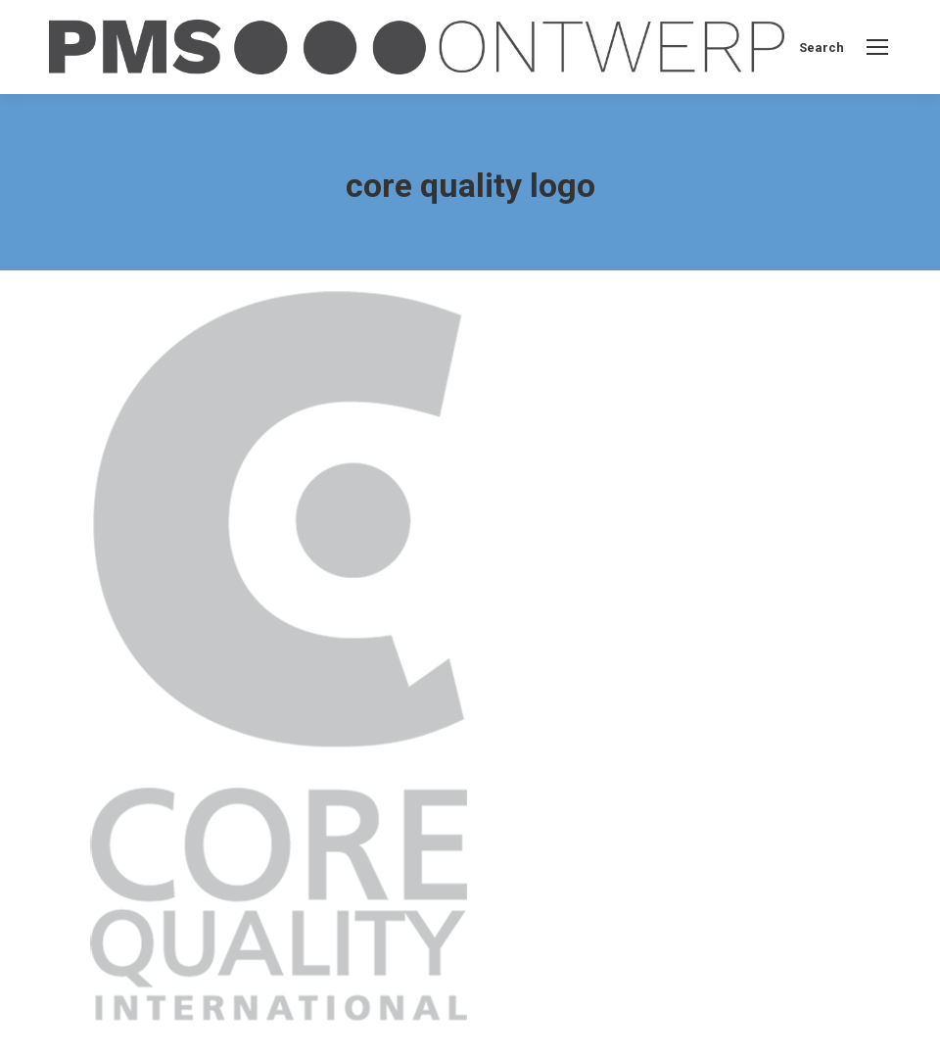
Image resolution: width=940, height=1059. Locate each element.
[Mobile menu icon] (877, 47)
